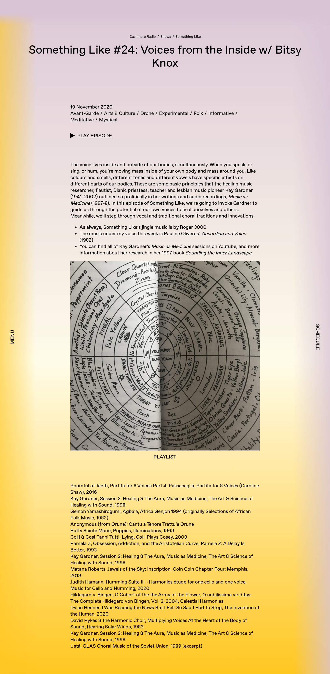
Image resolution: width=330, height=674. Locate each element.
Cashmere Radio (142, 37)
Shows (165, 37)
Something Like (188, 37)
